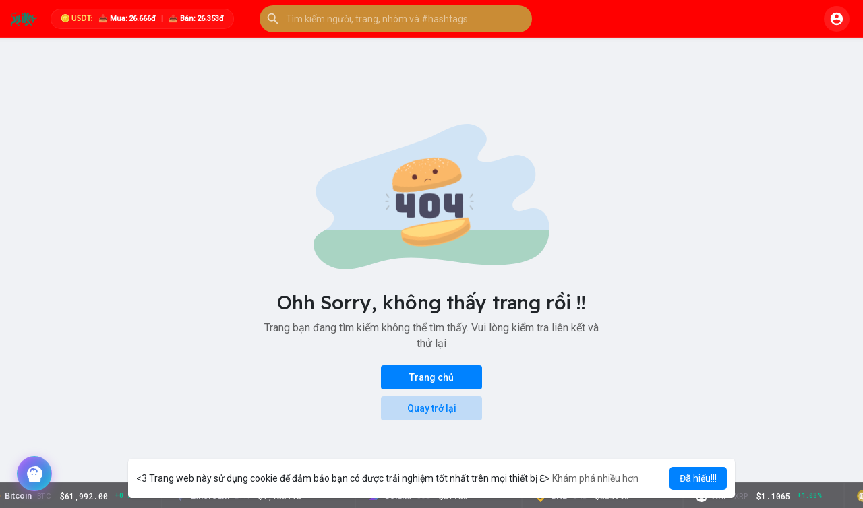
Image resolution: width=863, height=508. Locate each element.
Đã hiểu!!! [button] (698, 478)
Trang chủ (431, 377)
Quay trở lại (431, 408)
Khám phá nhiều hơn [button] (595, 478)
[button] (396, 18)
